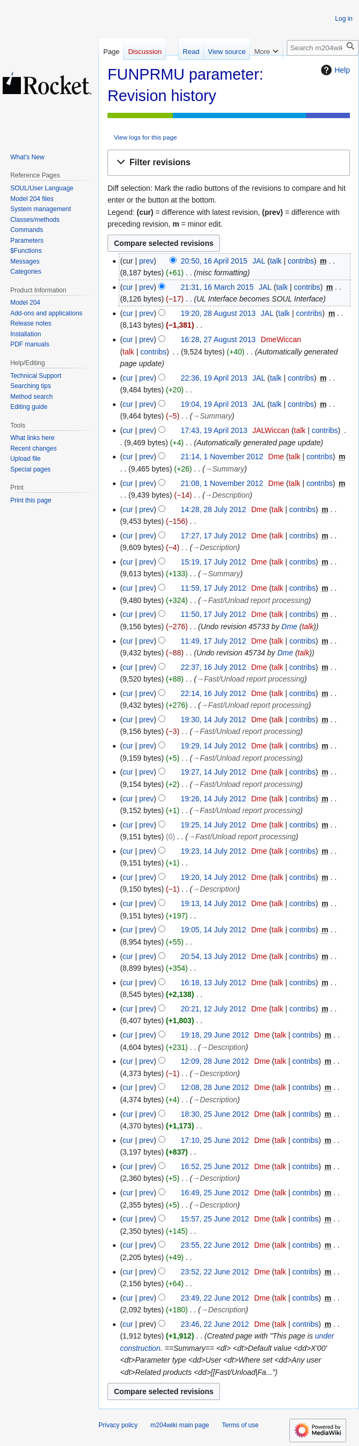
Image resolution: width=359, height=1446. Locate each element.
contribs (301, 261)
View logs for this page (145, 137)
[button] (229, 162)
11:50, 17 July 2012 (213, 614)
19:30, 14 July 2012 (213, 719)
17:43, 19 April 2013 (214, 430)
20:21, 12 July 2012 (213, 1008)
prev (146, 261)
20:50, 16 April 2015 (214, 261)
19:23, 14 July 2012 (213, 851)
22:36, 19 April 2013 (214, 378)
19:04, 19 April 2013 (214, 404)
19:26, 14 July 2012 (213, 798)
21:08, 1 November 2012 (222, 483)
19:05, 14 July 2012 (213, 929)
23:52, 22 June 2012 (215, 1271)
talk (275, 261)
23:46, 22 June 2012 (215, 1324)
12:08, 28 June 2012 (215, 1087)
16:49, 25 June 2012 (215, 1192)
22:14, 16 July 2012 (213, 693)
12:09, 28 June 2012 (215, 1061)
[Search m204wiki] (322, 48)
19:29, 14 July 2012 (213, 745)
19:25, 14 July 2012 (213, 825)
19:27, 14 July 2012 (213, 772)
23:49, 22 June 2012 (215, 1298)
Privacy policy (118, 1425)
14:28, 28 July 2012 (213, 509)
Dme (289, 626)
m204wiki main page (179, 1425)
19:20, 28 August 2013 (218, 313)
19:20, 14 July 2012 (213, 877)
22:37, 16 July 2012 (213, 667)
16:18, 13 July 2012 (213, 982)
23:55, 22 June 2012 (215, 1245)
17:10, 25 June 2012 (215, 1140)
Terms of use (240, 1425)
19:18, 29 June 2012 (215, 1035)
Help (334, 70)
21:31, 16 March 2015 (217, 287)
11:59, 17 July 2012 (213, 588)
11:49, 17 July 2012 (213, 641)
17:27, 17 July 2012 (213, 535)
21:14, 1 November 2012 (222, 456)
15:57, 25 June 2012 (215, 1219)
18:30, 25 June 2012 (215, 1114)
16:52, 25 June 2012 (215, 1166)
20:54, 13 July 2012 (213, 956)
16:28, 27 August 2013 (218, 339)
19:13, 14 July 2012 (213, 903)
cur (128, 287)
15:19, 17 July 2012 (213, 562)
